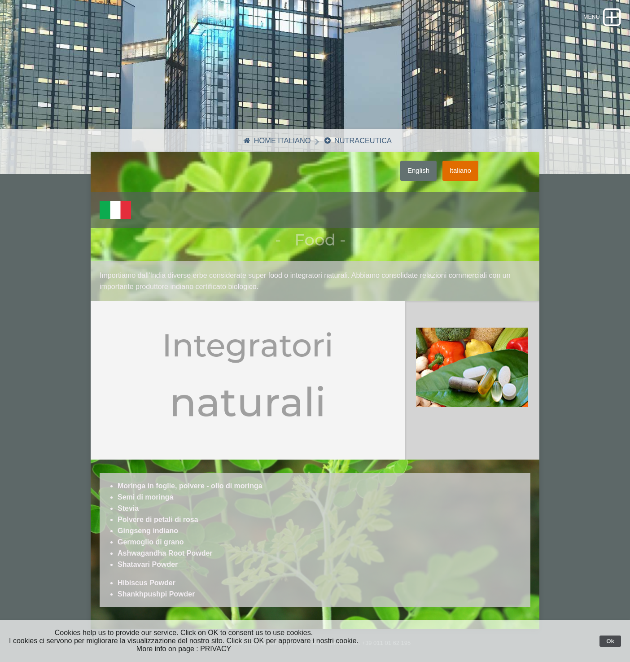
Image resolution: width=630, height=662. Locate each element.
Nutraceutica (358, 146)
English (418, 176)
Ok (610, 641)
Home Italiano (275, 146)
